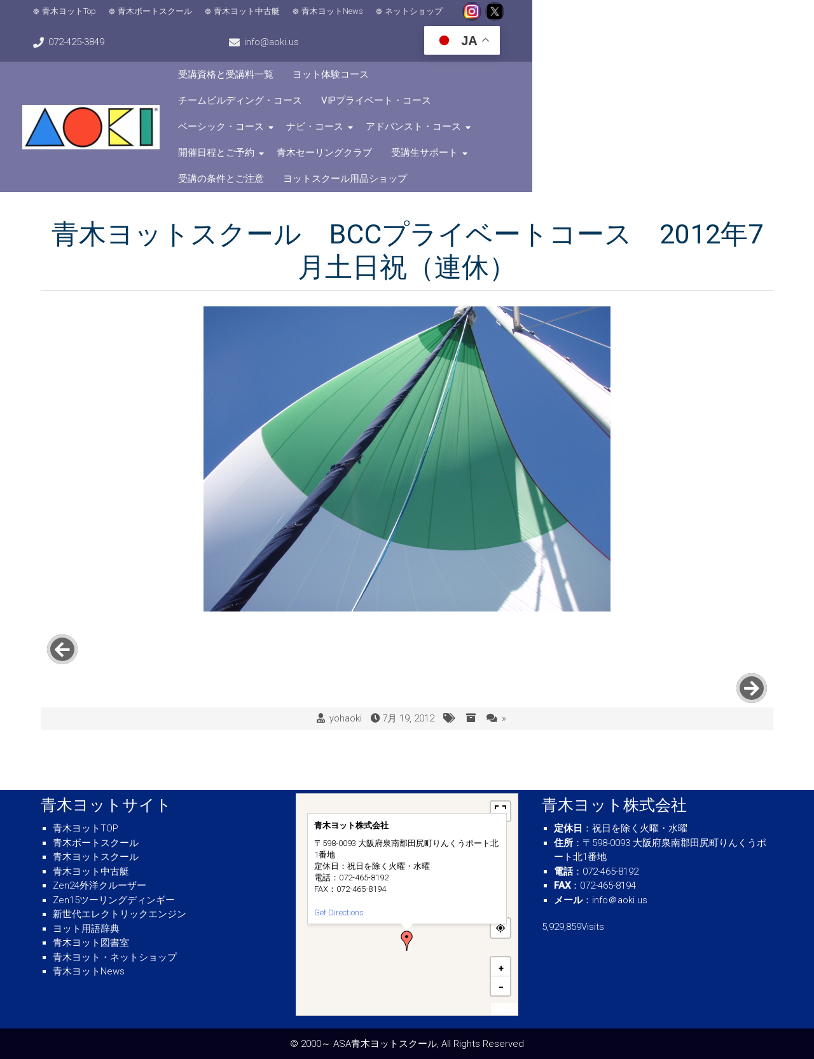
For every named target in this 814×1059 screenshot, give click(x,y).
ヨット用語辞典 (86, 928)
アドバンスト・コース (505, 77)
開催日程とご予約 (614, 77)
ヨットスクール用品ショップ (641, 103)
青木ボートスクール (169, 19)
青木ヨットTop (83, 19)
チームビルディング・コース (542, 51)
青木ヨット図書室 (91, 942)
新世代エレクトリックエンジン (119, 914)
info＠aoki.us (619, 900)
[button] (407, 941)
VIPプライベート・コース (678, 51)
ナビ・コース (407, 77)
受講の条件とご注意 (517, 103)
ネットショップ (428, 19)
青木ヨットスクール (96, 857)
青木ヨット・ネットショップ (115, 957)
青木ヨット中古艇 (261, 19)
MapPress (504, 1010)
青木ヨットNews (346, 19)
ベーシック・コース (313, 77)
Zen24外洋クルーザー (99, 885)
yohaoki (345, 605)
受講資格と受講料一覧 (318, 51)
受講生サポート (418, 103)
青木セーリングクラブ (318, 103)
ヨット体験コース (423, 51)
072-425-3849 (563, 19)
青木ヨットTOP (85, 828)
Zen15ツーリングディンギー (114, 900)
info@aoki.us (648, 19)
